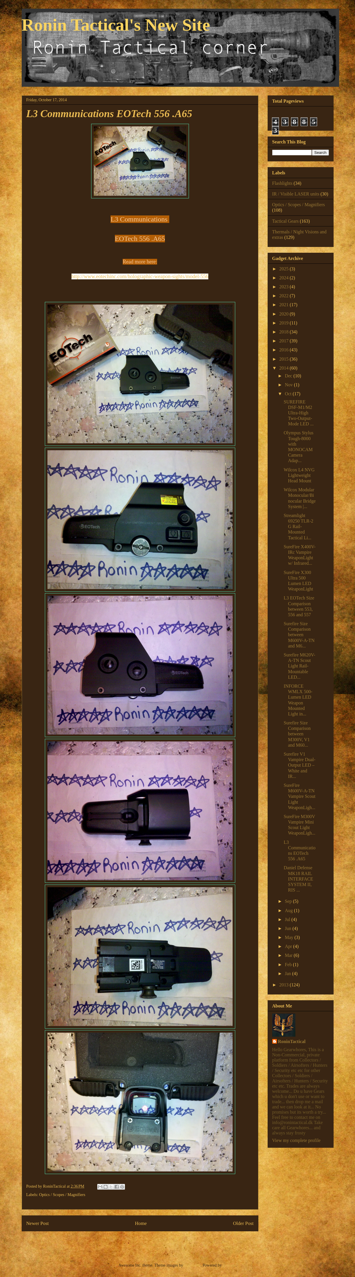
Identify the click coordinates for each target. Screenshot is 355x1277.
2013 (284, 984)
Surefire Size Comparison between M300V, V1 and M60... (297, 734)
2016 (284, 349)
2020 (284, 313)
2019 (284, 322)
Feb (289, 964)
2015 (284, 359)
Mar (289, 955)
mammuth (192, 1265)
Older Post (243, 1223)
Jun (288, 928)
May (289, 937)
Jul (288, 919)
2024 (284, 277)
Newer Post (37, 1223)
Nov (289, 384)
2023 (284, 286)
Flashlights (282, 183)
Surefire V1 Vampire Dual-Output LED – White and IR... (299, 765)
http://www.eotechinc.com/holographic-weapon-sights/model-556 (140, 276)
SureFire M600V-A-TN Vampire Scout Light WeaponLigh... (299, 796)
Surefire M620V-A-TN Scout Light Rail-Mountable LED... (299, 666)
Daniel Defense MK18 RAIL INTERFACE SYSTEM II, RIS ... (298, 878)
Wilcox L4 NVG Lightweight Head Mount (299, 475)
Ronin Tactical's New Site (116, 24)
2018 (284, 331)
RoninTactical (292, 1041)
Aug (289, 910)
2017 (284, 340)
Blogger (229, 1265)
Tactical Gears (285, 221)
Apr (289, 946)
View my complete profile (296, 1140)
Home (141, 1223)
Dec (289, 375)
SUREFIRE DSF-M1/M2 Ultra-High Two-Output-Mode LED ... (298, 413)
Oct (289, 393)
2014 (284, 368)
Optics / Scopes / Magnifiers (62, 1195)
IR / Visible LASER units (295, 193)
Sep (289, 901)
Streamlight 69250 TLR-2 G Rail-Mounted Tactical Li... (298, 526)
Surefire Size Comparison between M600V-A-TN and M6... (299, 634)
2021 (284, 304)
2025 (284, 268)
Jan (288, 973)
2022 (284, 295)
